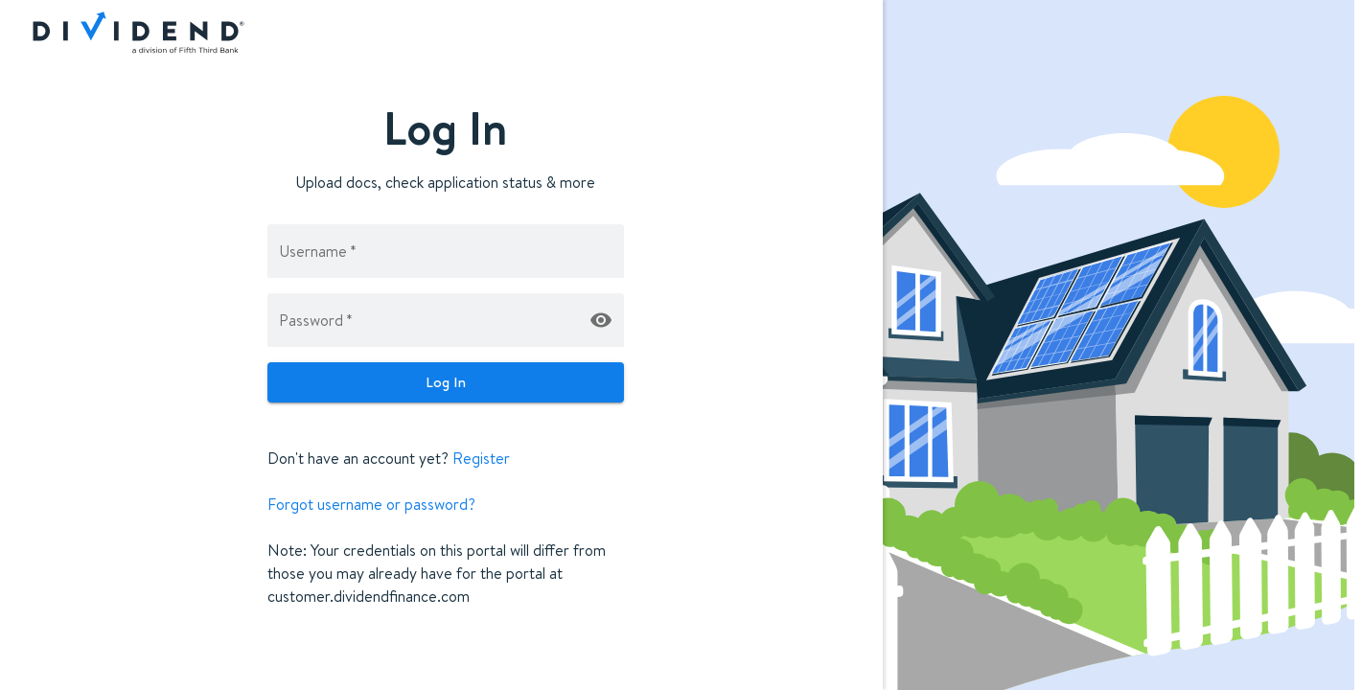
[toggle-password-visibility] (601, 320)
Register (481, 458)
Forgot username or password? (371, 504)
